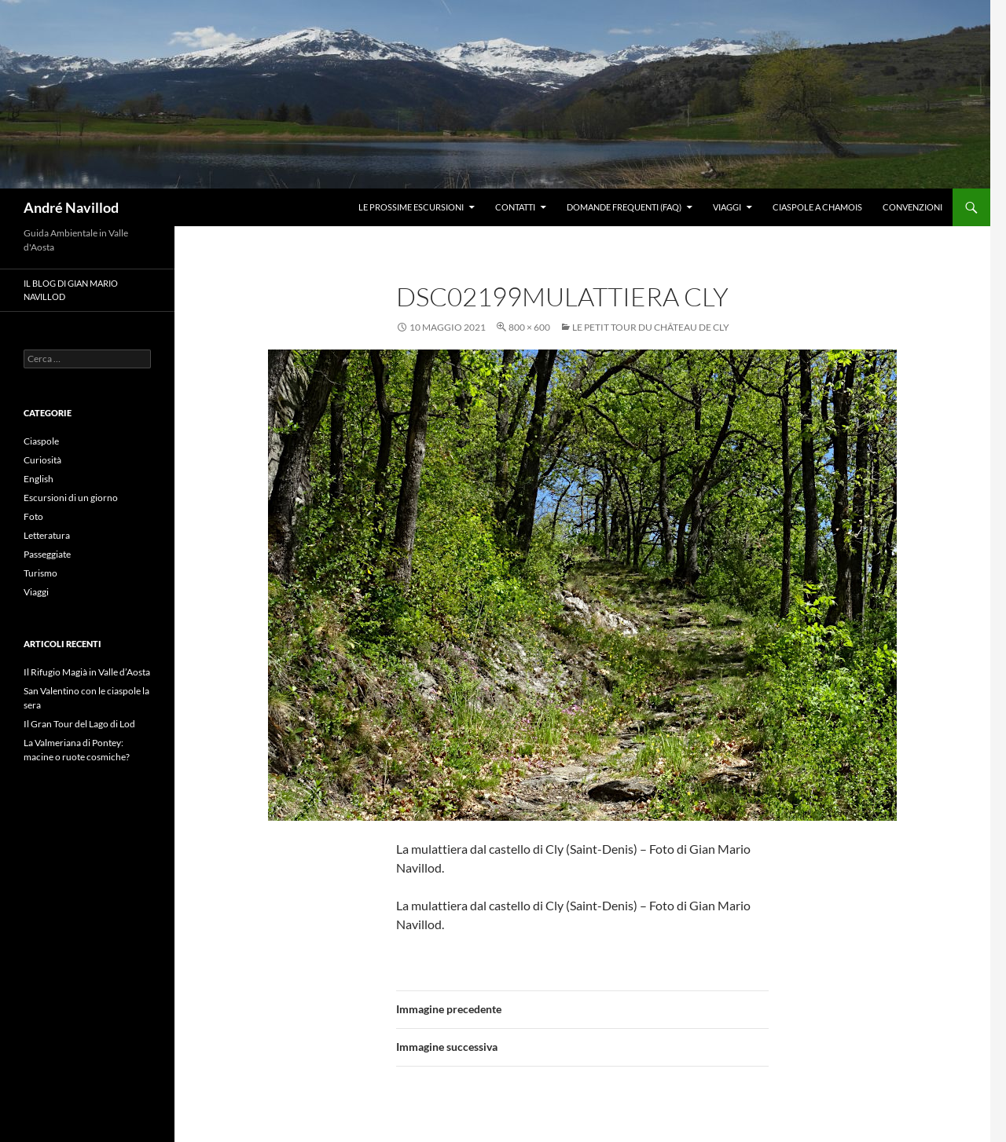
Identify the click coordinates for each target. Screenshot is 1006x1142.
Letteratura (47, 535)
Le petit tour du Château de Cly (650, 327)
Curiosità (42, 460)
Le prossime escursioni (411, 207)
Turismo (40, 573)
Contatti (515, 207)
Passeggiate (47, 554)
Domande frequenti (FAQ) (624, 207)
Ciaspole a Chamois (817, 207)
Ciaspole (41, 441)
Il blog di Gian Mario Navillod (71, 290)
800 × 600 (529, 327)
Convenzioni (912, 207)
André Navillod (71, 207)
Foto (33, 516)
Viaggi (727, 207)
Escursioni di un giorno (71, 497)
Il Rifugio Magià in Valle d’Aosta (87, 672)
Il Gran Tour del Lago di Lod (79, 724)
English (38, 479)
